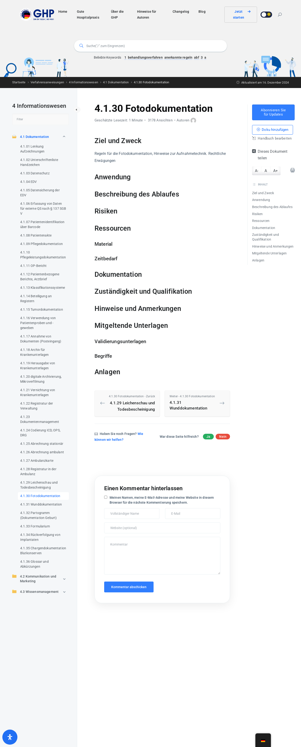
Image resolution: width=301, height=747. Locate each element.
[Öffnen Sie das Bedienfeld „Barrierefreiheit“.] (9, 737)
